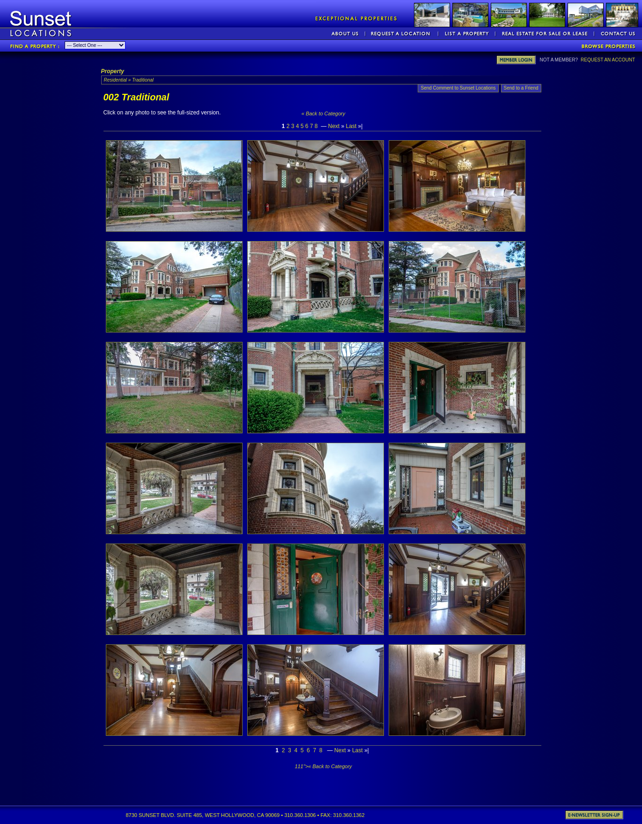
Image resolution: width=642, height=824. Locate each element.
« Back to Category (324, 113)
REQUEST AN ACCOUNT (608, 59)
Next (334, 126)
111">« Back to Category (323, 766)
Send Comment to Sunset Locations (458, 88)
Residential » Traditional (129, 80)
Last (351, 126)
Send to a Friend (521, 88)
